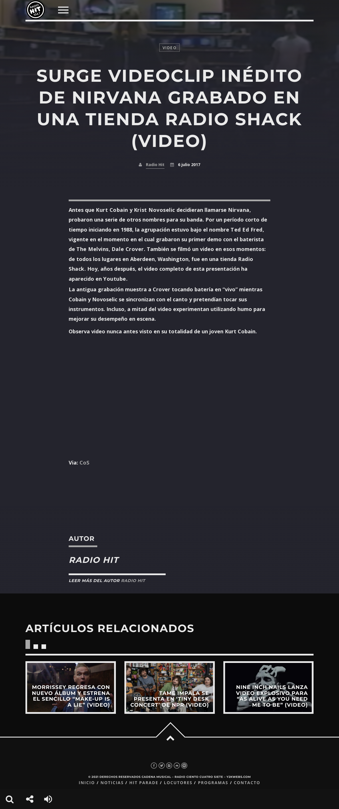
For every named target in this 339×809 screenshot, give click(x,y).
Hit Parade (143, 783)
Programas (213, 783)
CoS (84, 462)
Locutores (178, 783)
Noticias (112, 783)
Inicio (87, 783)
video (169, 47)
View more (70, 687)
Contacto (247, 783)
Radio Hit (155, 164)
